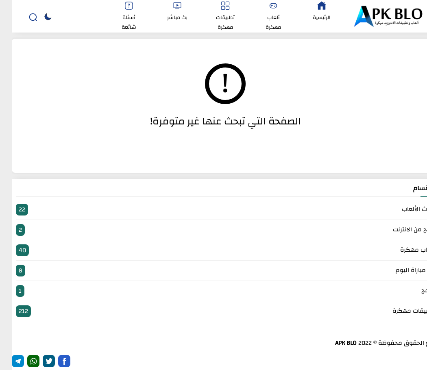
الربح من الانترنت (213, 230)
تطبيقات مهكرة (213, 311)
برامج (213, 291)
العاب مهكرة (213, 250)
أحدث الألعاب (213, 209)
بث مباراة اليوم (213, 270)
